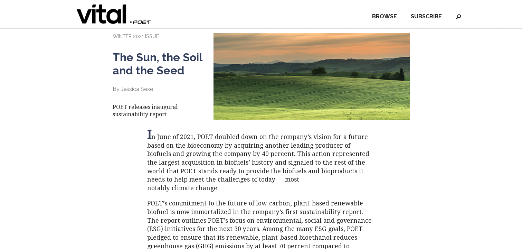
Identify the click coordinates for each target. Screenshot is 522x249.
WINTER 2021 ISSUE (136, 36)
